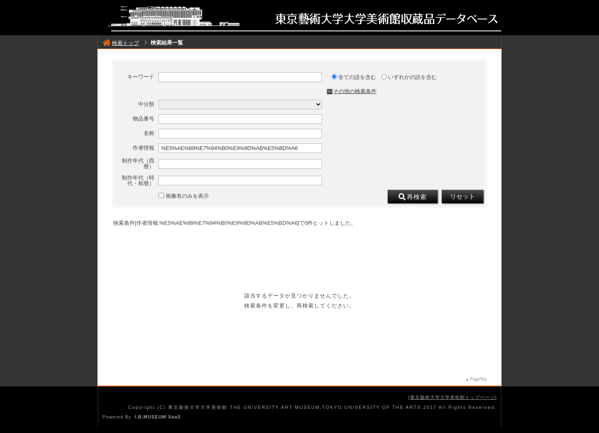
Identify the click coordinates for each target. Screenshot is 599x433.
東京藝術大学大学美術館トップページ (452, 397)
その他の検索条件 (354, 91)
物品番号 (143, 119)
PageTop (478, 379)
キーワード (140, 77)
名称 (149, 133)
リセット (462, 196)
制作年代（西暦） (138, 164)
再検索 (413, 197)
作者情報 (143, 148)
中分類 (146, 104)
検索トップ (121, 43)
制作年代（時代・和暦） (138, 181)
